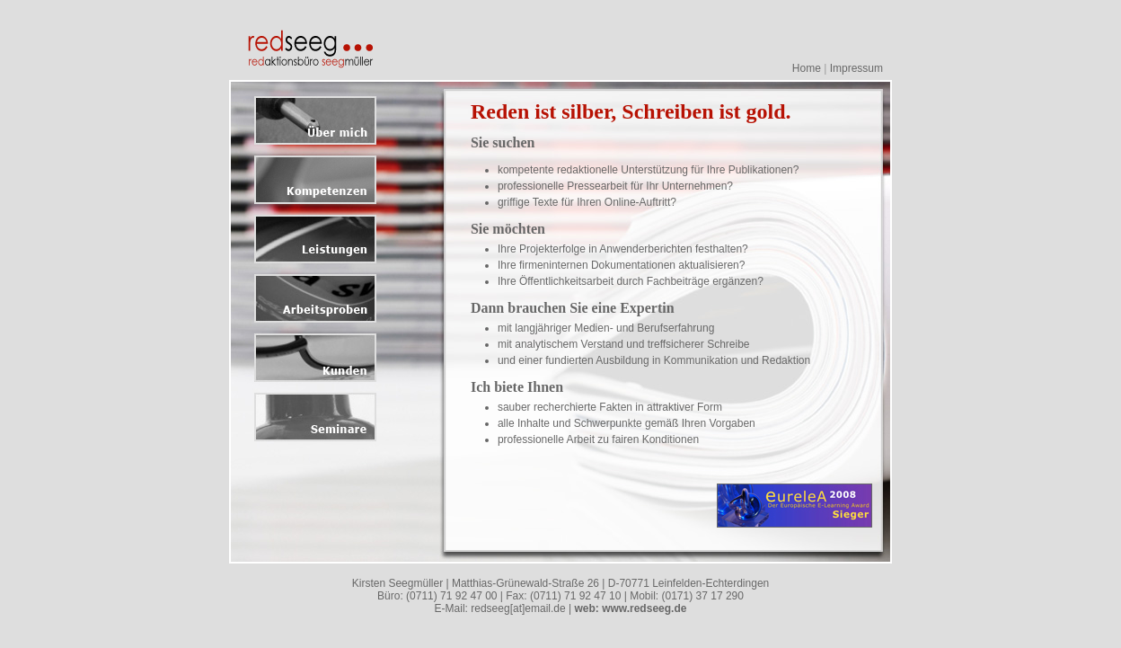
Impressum (856, 68)
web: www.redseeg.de (630, 608)
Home (806, 68)
